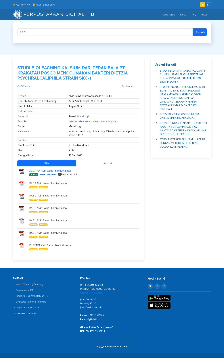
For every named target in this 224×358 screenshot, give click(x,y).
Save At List (129, 88)
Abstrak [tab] (107, 165)
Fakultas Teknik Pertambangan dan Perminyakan (93, 124)
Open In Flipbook (48, 177)
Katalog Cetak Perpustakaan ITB (32, 296)
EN (208, 4)
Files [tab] (46, 165)
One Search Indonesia (27, 313)
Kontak (183, 14)
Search (200, 34)
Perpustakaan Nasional (27, 308)
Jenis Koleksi (169, 14)
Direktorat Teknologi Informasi (31, 302)
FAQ (194, 14)
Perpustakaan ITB (25, 290)
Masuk (204, 14)
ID (202, 4)
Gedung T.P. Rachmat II (91, 292)
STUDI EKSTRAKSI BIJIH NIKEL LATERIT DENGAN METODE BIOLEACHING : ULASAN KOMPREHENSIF (182, 145)
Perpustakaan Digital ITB (53, 14)
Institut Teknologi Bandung (29, 284)
